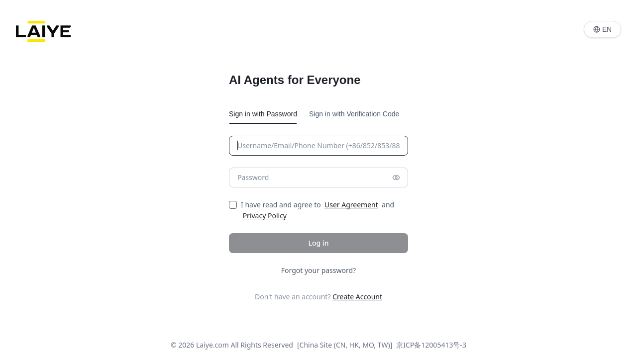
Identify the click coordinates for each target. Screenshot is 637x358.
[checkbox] (233, 205)
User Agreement (351, 204)
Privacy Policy (265, 215)
